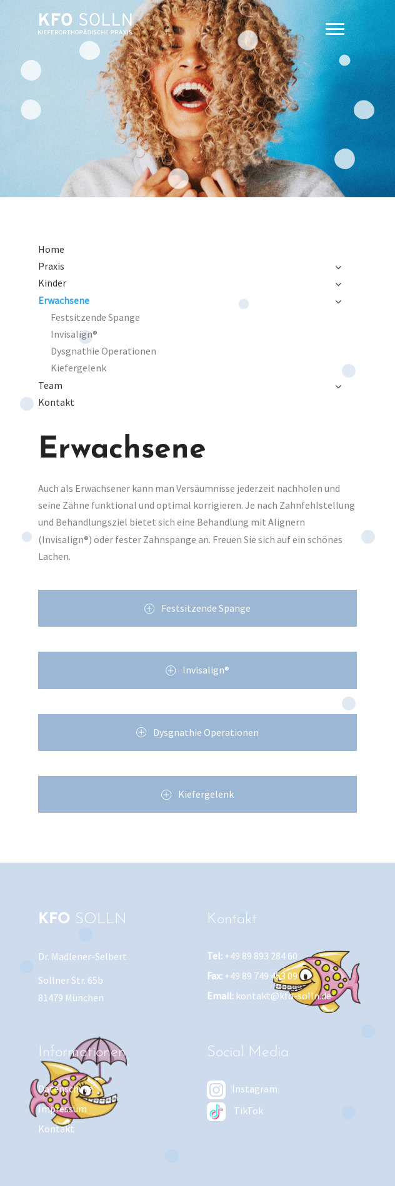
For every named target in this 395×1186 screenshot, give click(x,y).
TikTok (235, 1110)
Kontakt (56, 402)
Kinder (52, 283)
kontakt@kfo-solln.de (283, 995)
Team (50, 385)
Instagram (242, 1088)
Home (51, 249)
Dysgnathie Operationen (103, 351)
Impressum (62, 1108)
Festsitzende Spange (95, 317)
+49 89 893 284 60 (261, 955)
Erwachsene (63, 300)
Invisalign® (74, 334)
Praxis (51, 266)
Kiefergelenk (78, 367)
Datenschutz (65, 1088)
